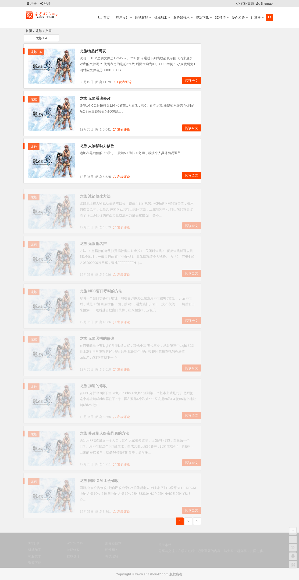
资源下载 (202, 17)
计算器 (256, 17)
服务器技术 (181, 17)
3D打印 (220, 17)
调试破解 (141, 17)
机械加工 (160, 17)
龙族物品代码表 (93, 51)
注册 (32, 3)
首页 (29, 31)
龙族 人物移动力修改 (97, 146)
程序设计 (122, 17)
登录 (45, 3)
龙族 (34, 99)
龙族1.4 (41, 38)
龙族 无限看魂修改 (95, 99)
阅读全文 (191, 81)
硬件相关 (238, 17)
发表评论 (123, 82)
